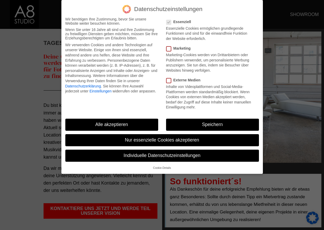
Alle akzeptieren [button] (111, 122)
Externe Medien (185, 78)
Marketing (180, 46)
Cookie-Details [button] (162, 166)
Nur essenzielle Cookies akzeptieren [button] (162, 138)
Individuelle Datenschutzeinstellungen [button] (162, 153)
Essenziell (180, 20)
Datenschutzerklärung (83, 84)
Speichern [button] (212, 122)
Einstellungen (100, 89)
